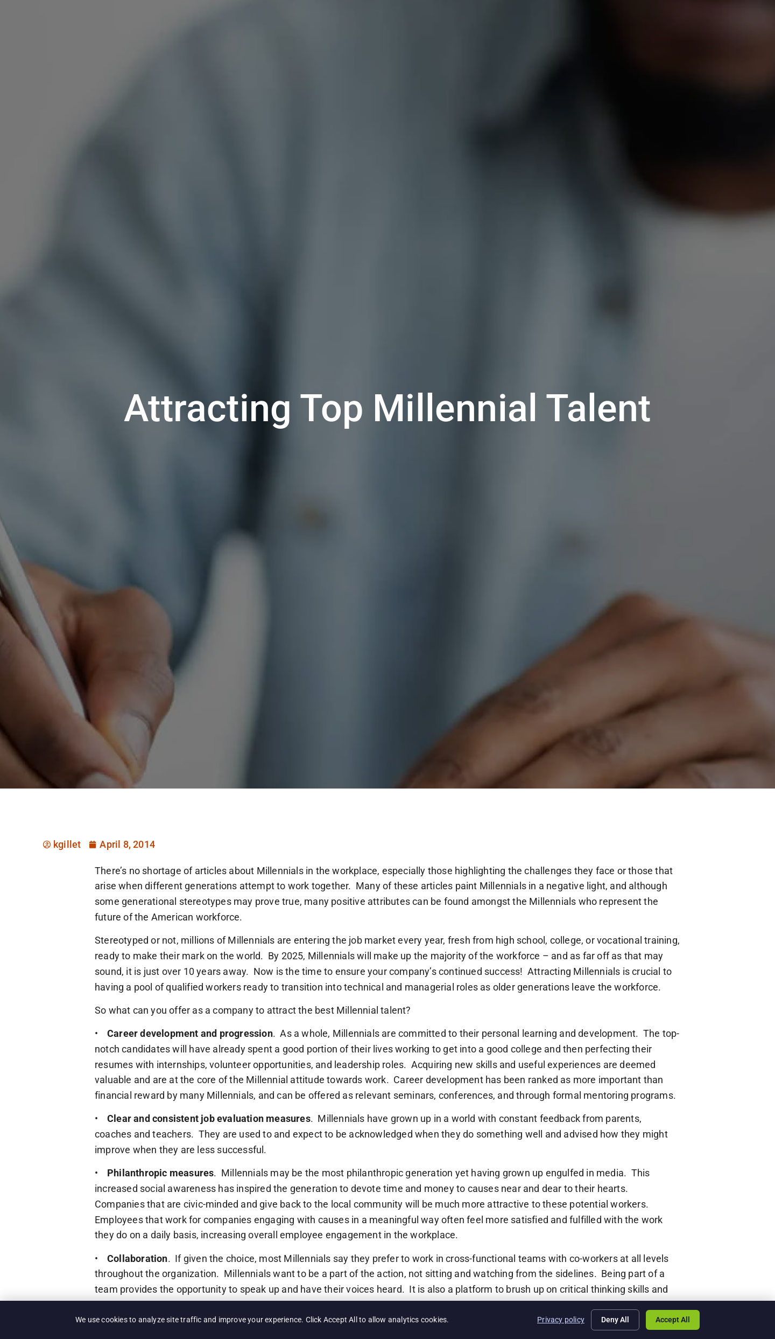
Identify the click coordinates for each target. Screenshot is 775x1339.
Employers (459, 40)
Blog (629, 40)
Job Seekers (394, 40)
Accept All (673, 1319)
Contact (738, 40)
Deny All (615, 1319)
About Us (582, 40)
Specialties (522, 40)
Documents (680, 40)
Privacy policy (560, 1319)
